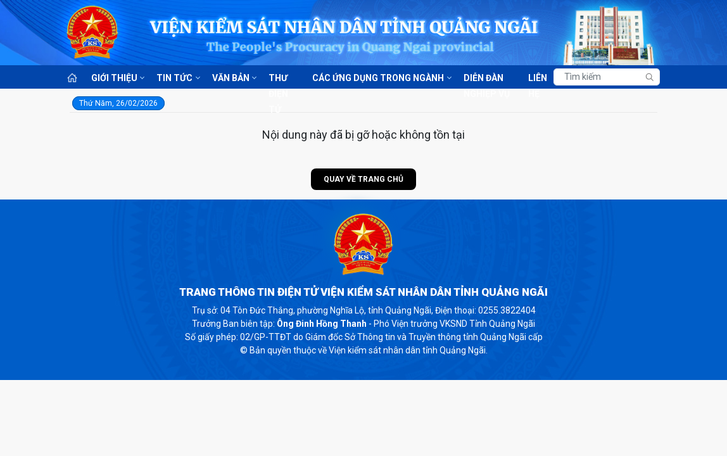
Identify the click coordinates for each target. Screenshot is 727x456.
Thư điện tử (278, 79)
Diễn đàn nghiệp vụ (487, 79)
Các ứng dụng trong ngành (378, 78)
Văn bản (231, 78)
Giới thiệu (114, 78)
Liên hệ (537, 79)
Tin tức (174, 78)
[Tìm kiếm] (606, 77)
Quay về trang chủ (363, 179)
